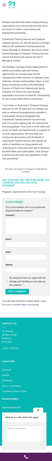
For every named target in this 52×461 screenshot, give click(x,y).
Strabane (6, 370)
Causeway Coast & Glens (14, 391)
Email (9, 252)
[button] (4, 5)
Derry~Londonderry (11, 386)
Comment (10, 215)
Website (9, 265)
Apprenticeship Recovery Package (28, 192)
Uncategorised (30, 169)
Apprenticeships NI (11, 407)
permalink (26, 172)
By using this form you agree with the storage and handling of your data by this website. (27, 281)
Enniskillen (7, 380)
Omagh (5, 375)
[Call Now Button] (26, 457)
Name (9, 239)
